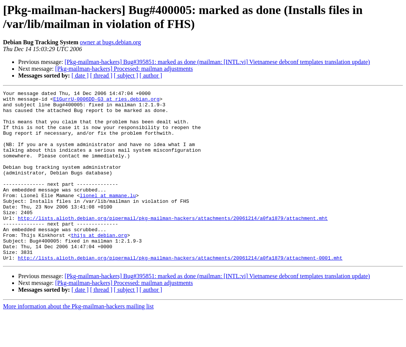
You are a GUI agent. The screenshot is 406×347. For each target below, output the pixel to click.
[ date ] (80, 75)
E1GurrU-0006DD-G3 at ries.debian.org (106, 101)
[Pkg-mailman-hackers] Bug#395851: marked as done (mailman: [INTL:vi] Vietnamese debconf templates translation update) (217, 62)
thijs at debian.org (99, 264)
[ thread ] (101, 75)
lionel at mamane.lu (108, 216)
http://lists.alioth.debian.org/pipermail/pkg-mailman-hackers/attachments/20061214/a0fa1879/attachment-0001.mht (180, 291)
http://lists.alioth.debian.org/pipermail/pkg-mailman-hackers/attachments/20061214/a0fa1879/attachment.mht (173, 244)
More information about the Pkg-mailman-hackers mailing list (78, 340)
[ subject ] (126, 75)
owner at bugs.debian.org (110, 42)
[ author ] (151, 75)
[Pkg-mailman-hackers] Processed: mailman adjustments (124, 68)
